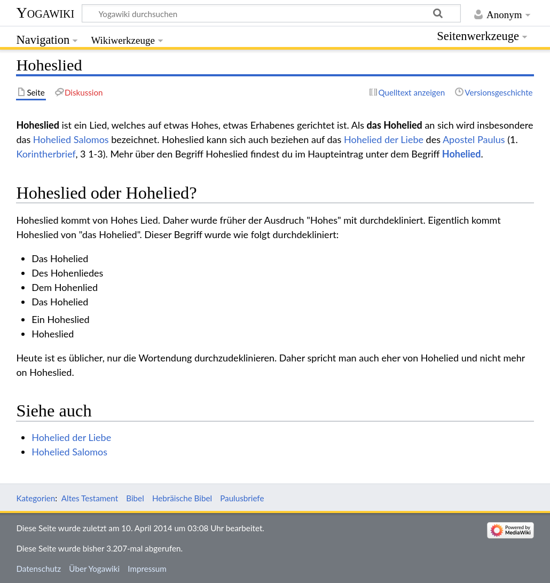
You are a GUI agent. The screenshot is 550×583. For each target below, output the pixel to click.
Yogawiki (45, 12)
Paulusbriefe (242, 498)
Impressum (147, 568)
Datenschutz (38, 568)
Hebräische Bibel (182, 498)
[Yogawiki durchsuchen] (271, 13)
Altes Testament (89, 498)
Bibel (135, 498)
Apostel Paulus (474, 139)
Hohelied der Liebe (383, 139)
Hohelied (461, 154)
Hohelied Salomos (71, 139)
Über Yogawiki (94, 568)
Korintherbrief (45, 154)
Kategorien (35, 498)
